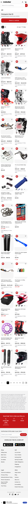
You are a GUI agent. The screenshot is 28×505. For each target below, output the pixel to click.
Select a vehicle (14, 20)
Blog (16, 474)
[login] (22, 2)
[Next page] (23, 382)
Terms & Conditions (6, 472)
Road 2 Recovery (19, 486)
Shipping (17, 464)
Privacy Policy (4, 474)
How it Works (18, 454)
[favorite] (12, 32)
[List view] (5, 27)
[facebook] (9, 494)
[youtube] (15, 494)
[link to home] (7, 2)
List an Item (18, 452)
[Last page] (26, 382)
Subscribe (23, 434)
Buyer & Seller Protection (4, 483)
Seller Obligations (19, 461)
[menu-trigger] (1, 2)
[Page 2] (11, 382)
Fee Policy (3, 485)
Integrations (18, 466)
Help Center (18, 472)
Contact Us (17, 482)
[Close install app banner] (1, 502)
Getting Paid (18, 457)
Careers (17, 477)
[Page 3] (14, 382)
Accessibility (18, 484)
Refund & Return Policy (6, 477)
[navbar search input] (13, 5)
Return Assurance (5, 479)
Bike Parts (3, 454)
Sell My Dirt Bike (19, 459)
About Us (17, 479)
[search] (26, 5)
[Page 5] (20, 382)
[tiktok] (18, 494)
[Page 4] (17, 382)
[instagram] (12, 494)
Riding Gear (4, 452)
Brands (2, 461)
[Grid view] (2, 27)
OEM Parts (3, 457)
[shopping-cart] (25, 2)
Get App (24, 502)
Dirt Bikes (3, 459)
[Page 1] (8, 382)
